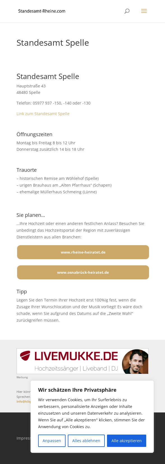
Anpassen (52, 440)
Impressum (27, 438)
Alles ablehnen (86, 440)
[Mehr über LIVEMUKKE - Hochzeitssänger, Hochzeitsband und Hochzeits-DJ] (82, 372)
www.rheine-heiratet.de (83, 252)
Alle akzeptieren (126, 440)
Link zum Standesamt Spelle (43, 113)
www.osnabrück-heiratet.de (83, 272)
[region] (92, 417)
